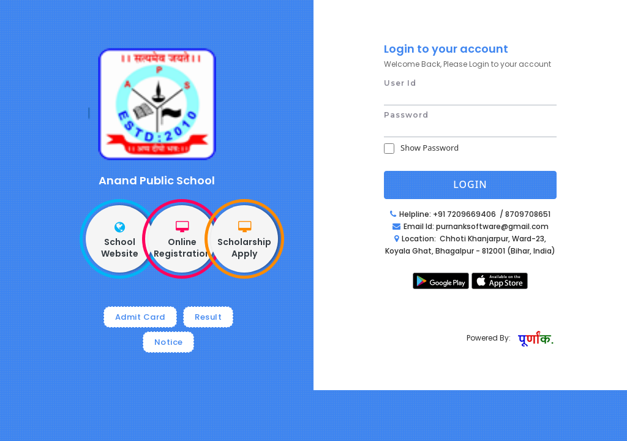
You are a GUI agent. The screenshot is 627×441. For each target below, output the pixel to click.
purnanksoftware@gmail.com (492, 226)
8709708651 (527, 214)
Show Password (429, 147)
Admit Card (140, 317)
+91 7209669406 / (469, 214)
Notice (168, 342)
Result (208, 317)
